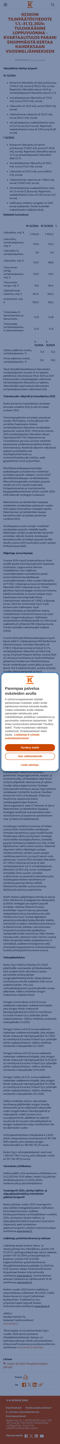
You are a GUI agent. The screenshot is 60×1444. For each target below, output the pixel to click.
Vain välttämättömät (30, 756)
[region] (29, 722)
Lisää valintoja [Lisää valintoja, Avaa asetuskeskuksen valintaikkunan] (29, 765)
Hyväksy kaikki (30, 747)
